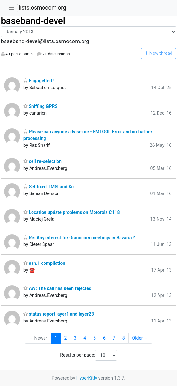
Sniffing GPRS (40, 106)
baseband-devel (33, 21)
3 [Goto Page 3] (75, 338)
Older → (140, 338)
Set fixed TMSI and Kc (48, 186)
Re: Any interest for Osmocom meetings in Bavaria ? (79, 237)
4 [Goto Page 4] (84, 338)
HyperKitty (86, 377)
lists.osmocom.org (42, 8)
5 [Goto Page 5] (94, 338)
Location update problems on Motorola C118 (71, 212)
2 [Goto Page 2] (65, 338)
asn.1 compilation (44, 263)
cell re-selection (42, 161)
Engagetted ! (38, 80)
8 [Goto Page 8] (123, 338)
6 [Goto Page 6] (104, 338)
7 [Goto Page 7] (114, 338)
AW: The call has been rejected (57, 288)
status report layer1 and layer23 (58, 314)
